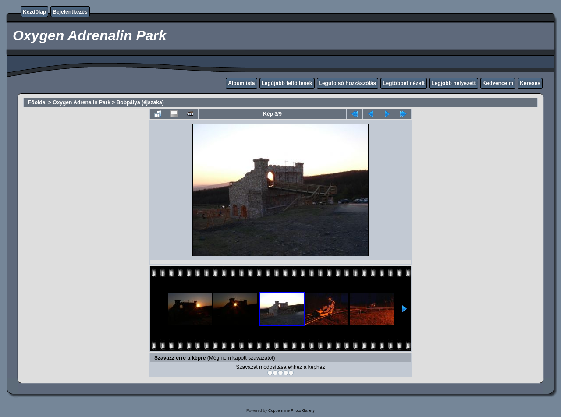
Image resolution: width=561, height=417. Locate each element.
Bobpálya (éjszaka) (140, 102)
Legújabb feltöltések (287, 83)
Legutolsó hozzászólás (347, 83)
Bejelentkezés (70, 12)
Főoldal (37, 102)
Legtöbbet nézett (404, 83)
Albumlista (241, 83)
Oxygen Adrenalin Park (81, 102)
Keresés (530, 83)
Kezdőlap (34, 12)
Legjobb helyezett (453, 83)
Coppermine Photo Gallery (291, 410)
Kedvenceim (498, 83)
